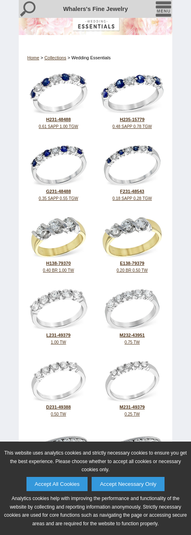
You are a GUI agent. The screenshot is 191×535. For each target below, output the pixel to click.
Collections (55, 57)
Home (33, 57)
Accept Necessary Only (128, 484)
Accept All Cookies (57, 484)
